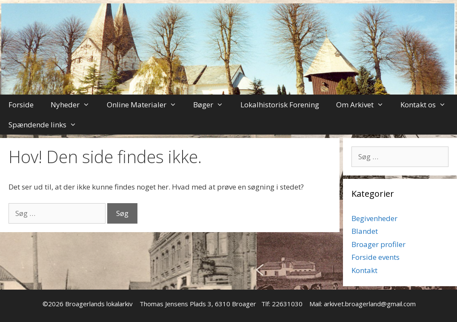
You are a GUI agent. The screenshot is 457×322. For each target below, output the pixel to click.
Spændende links (47, 125)
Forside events (375, 257)
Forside (21, 104)
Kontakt (364, 270)
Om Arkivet (364, 105)
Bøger (212, 105)
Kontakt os (427, 105)
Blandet (364, 231)
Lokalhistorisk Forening (279, 104)
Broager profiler (378, 244)
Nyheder (74, 105)
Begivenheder (374, 218)
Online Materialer (146, 105)
